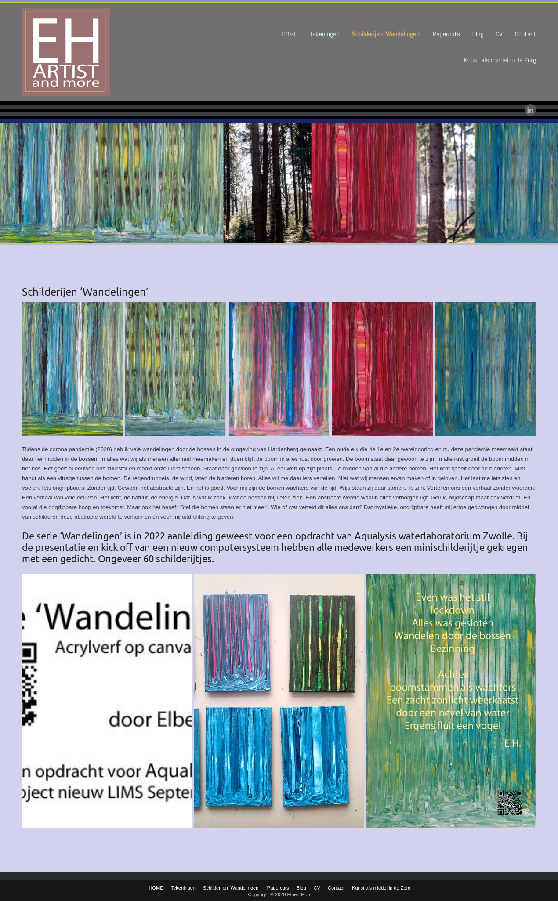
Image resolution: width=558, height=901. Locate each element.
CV (499, 34)
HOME (289, 34)
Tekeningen (325, 34)
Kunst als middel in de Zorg (500, 60)
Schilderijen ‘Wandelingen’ (385, 34)
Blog (478, 34)
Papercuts (446, 34)
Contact (525, 34)
